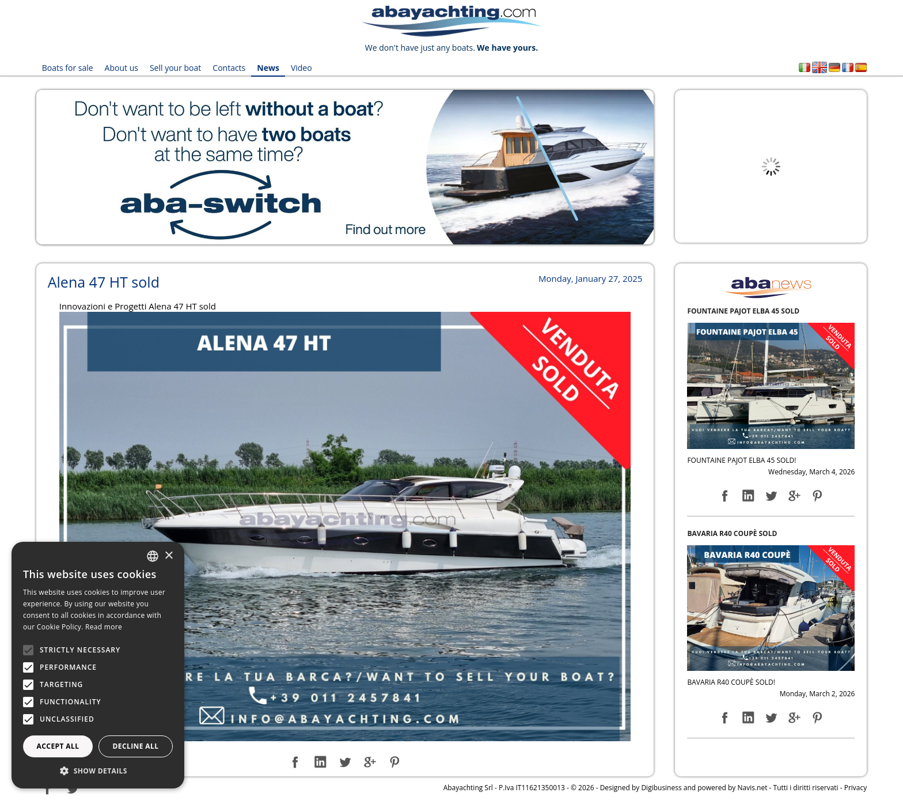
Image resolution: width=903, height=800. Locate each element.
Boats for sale (67, 67)
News (268, 67)
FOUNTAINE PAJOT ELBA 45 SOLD (743, 311)
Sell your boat (175, 67)
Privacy (855, 788)
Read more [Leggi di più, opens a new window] (103, 627)
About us (121, 67)
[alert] (98, 665)
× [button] (168, 556)
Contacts (229, 67)
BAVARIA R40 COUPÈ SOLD (732, 533)
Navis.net (752, 788)
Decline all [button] (136, 746)
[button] (98, 771)
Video (301, 67)
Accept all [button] (58, 746)
